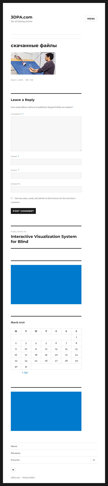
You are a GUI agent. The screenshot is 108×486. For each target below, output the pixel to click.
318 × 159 (29, 80)
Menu (91, 18)
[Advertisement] (46, 284)
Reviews (15, 453)
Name (15, 156)
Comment (17, 114)
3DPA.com (21, 17)
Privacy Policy (28, 477)
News (14, 446)
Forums (15, 460)
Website (15, 184)
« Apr (25, 372)
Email (15, 170)
